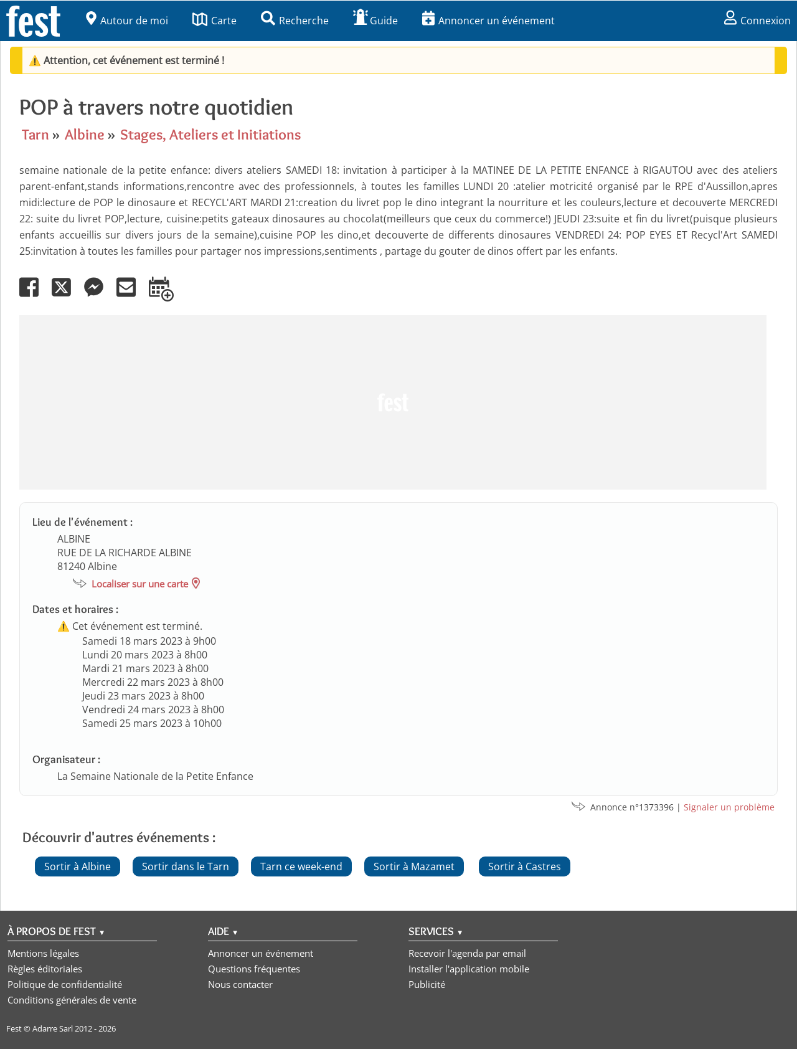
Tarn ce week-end (301, 866)
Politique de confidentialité (64, 984)
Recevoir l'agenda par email (467, 953)
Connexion (757, 20)
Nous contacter (240, 984)
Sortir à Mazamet (414, 866)
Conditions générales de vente (71, 1000)
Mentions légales (43, 953)
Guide (375, 20)
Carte (214, 20)
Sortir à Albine (77, 866)
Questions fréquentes (254, 968)
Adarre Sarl (52, 1028)
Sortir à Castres (524, 866)
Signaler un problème (729, 807)
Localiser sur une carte (140, 583)
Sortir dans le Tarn (185, 866)
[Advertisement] (392, 402)
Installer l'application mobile (468, 968)
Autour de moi (127, 20)
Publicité (426, 984)
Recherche (295, 20)
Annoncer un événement (488, 20)
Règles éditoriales (44, 968)
